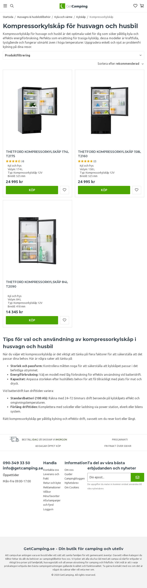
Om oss (69, 469)
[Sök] (12, 6)
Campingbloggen (75, 478)
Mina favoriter (51, 496)
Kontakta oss (51, 469)
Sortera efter (107, 63)
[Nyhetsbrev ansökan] (109, 477)
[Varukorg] (141, 6)
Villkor (47, 491)
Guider (68, 474)
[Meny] (5, 6)
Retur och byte (52, 482)
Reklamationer (52, 487)
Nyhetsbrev (72, 482)
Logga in (48, 509)
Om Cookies (72, 487)
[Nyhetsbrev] (137, 477)
